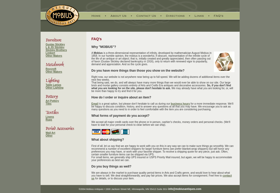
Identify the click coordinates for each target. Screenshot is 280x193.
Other (49, 135)
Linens (50, 116)
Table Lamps (53, 84)
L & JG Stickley (55, 47)
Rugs (49, 119)
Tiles (49, 103)
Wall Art (50, 132)
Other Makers (54, 55)
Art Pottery (52, 100)
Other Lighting (55, 87)
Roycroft (51, 69)
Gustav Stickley (55, 44)
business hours (180, 103)
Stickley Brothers (56, 50)
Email (95, 103)
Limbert (50, 53)
